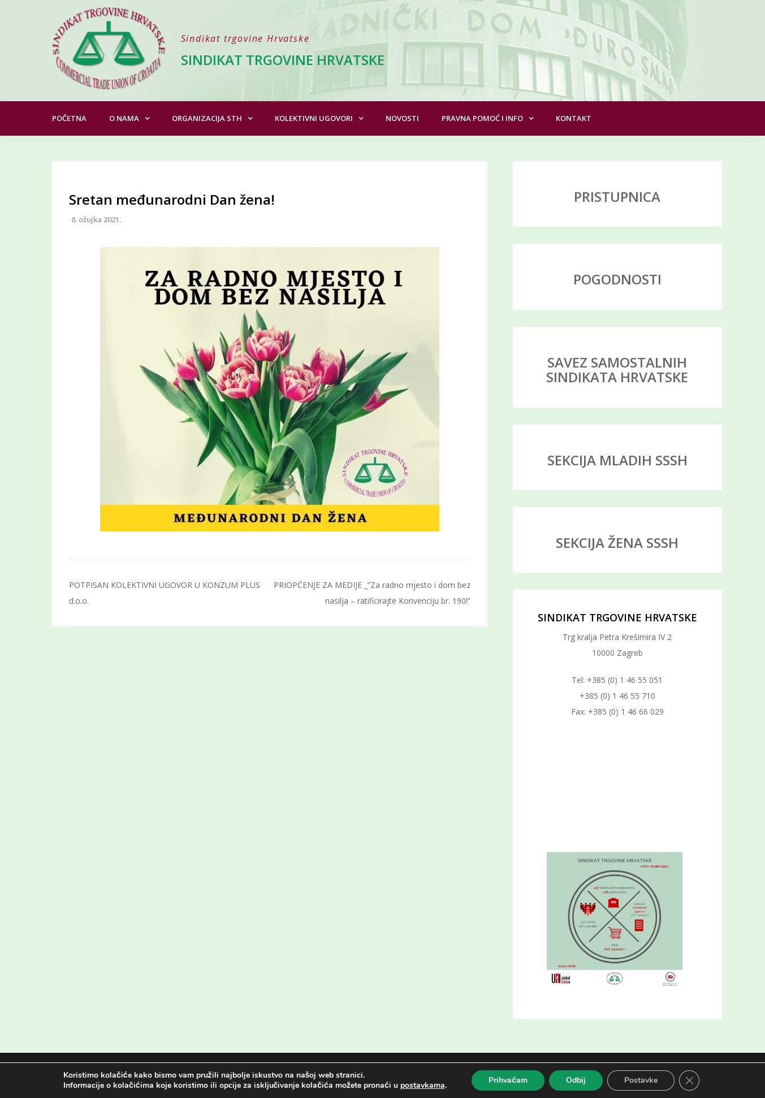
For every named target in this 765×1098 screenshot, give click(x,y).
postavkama (422, 1085)
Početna (69, 118)
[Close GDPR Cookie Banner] (689, 1080)
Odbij (576, 1080)
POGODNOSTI (617, 279)
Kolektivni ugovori (314, 118)
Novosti (402, 118)
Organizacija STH (207, 118)
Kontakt (573, 118)
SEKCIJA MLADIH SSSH (617, 460)
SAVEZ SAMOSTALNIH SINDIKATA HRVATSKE (617, 369)
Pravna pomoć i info (482, 118)
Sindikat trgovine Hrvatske (282, 59)
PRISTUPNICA (617, 196)
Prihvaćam (508, 1080)
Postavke (641, 1080)
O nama (124, 118)
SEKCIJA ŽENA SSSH (617, 542)
